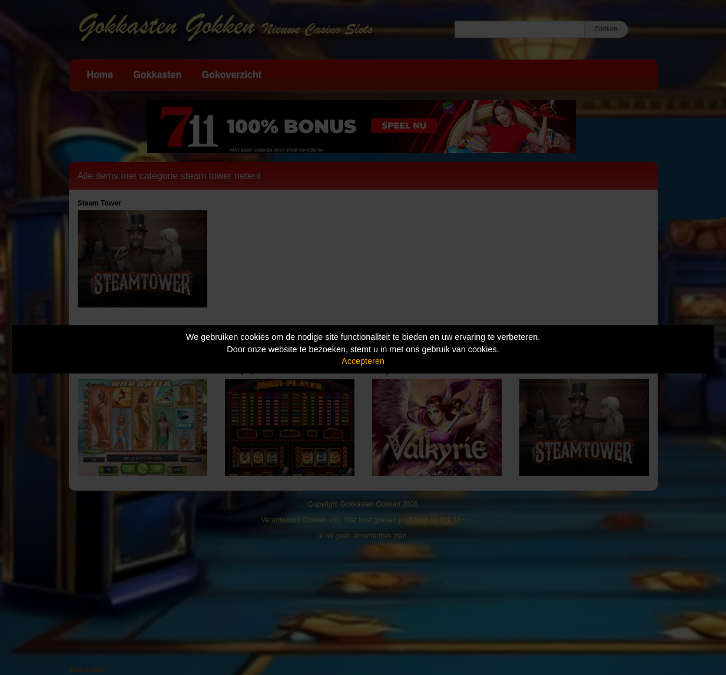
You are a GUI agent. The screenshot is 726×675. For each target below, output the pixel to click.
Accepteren (363, 361)
